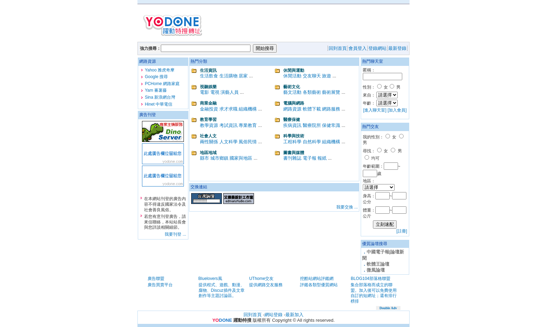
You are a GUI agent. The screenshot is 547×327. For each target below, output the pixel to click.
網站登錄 (273, 314)
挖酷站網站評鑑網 (317, 278)
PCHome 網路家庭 (162, 83)
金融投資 (209, 109)
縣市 (204, 158)
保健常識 (331, 125)
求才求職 (228, 109)
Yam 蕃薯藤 (156, 90)
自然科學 (312, 141)
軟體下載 (312, 109)
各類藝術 (312, 92)
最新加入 (294, 314)
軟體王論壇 (378, 264)
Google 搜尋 (156, 76)
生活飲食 (209, 75)
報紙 (322, 158)
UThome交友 (261, 278)
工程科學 (292, 141)
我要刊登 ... (175, 234)
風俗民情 (248, 141)
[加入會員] (397, 110)
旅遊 (326, 75)
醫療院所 (312, 125)
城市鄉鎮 (219, 158)
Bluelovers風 (210, 278)
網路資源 (292, 109)
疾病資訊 (292, 125)
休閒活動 (292, 75)
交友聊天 (312, 75)
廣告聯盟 (156, 278)
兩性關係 (209, 141)
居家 (243, 75)
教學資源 (209, 125)
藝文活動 (292, 92)
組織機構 (248, 109)
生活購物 (228, 75)
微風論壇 (376, 270)
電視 (214, 92)
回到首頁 (252, 314)
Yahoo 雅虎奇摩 (159, 70)
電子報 (309, 158)
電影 (204, 92)
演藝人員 (229, 92)
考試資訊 (228, 125)
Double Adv (388, 308)
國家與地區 (241, 158)
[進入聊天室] (375, 110)
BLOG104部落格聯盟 (370, 278)
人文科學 (228, 141)
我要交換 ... (347, 207)
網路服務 (331, 109)
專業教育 (248, 125)
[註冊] (401, 231)
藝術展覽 (331, 92)
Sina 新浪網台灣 (160, 97)
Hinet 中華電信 (158, 104)
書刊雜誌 (292, 158)
